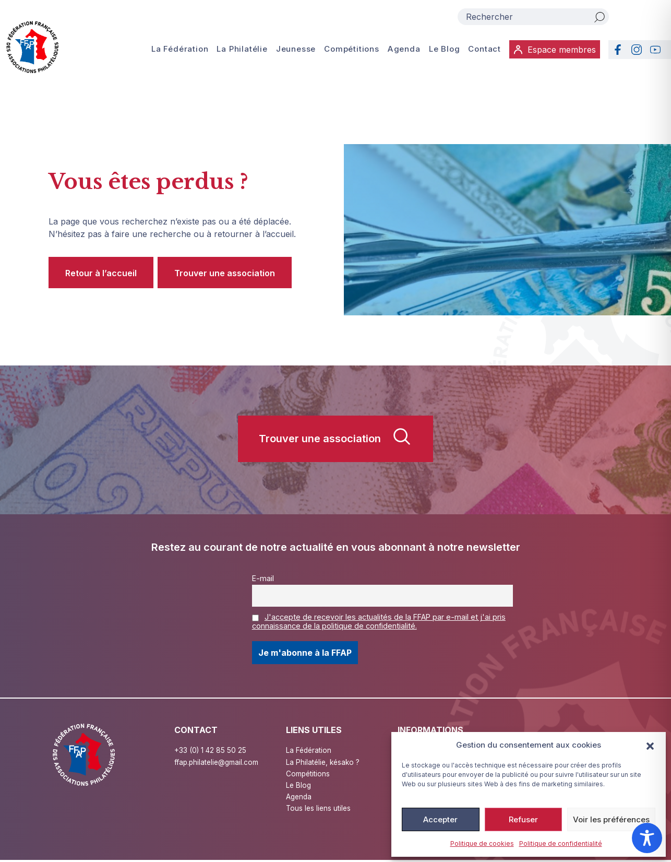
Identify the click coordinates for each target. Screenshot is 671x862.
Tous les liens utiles (319, 809)
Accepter (440, 819)
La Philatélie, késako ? (324, 762)
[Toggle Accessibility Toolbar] (647, 838)
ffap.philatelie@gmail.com (217, 762)
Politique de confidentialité (560, 843)
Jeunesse (296, 49)
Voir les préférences (611, 819)
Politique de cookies (482, 843)
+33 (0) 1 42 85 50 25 (211, 750)
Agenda (404, 49)
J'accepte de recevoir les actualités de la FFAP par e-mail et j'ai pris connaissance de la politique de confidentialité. (379, 621)
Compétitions (351, 49)
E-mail (263, 578)
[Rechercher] (599, 16)
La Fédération (179, 49)
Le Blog (444, 49)
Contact (484, 49)
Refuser (523, 819)
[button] (650, 745)
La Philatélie (242, 49)
